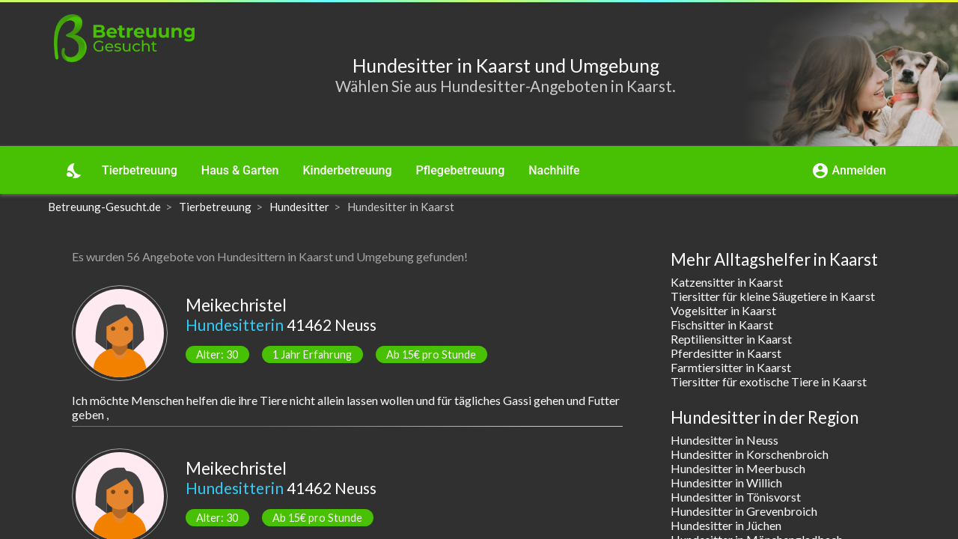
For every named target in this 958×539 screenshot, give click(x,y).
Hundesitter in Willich (726, 482)
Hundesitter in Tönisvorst (736, 497)
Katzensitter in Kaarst (727, 282)
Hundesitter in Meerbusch (738, 468)
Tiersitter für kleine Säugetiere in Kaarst (773, 296)
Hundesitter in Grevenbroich (744, 511)
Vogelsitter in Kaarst (723, 310)
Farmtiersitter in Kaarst (731, 367)
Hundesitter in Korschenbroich (750, 454)
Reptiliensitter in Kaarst (731, 339)
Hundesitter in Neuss (724, 440)
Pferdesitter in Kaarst (726, 353)
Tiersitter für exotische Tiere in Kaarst (769, 381)
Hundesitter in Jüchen (726, 525)
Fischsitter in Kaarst (722, 324)
